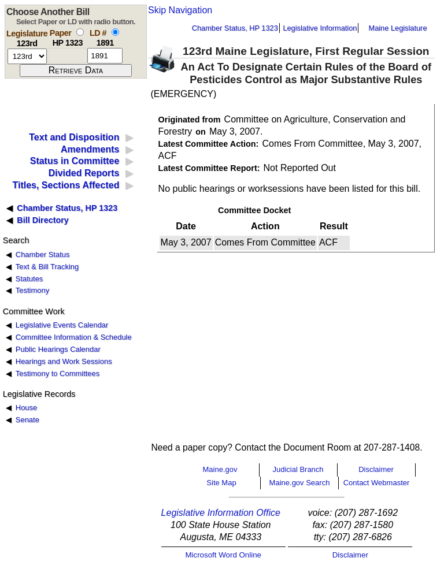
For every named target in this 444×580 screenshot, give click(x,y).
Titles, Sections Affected (65, 185)
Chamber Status (43, 254)
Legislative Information (320, 28)
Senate (27, 419)
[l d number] (105, 56)
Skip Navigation (180, 10)
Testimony (32, 290)
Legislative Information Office (220, 513)
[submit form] (76, 70)
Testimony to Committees (57, 373)
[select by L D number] (115, 32)
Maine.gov (220, 469)
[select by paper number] (80, 32)
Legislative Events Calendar (62, 325)
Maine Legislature (397, 28)
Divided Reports (84, 173)
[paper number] (67, 56)
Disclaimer (376, 469)
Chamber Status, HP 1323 (235, 28)
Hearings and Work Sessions (64, 361)
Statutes (29, 278)
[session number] (27, 56)
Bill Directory (43, 220)
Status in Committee (75, 161)
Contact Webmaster (376, 482)
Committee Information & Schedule (74, 337)
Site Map (221, 482)
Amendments (90, 149)
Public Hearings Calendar (58, 349)
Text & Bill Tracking (47, 266)
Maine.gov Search (299, 482)
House (26, 407)
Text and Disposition (74, 137)
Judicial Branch (297, 469)
